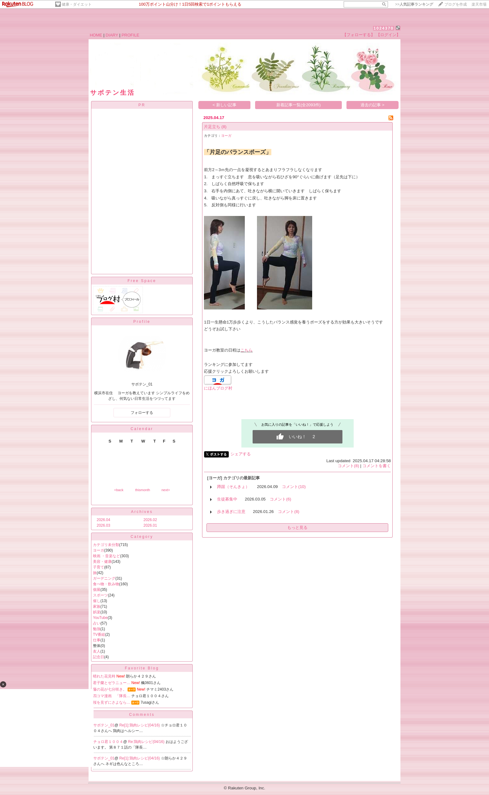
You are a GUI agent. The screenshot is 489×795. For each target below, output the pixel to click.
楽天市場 (479, 4)
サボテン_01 (103, 725)
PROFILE (130, 35)
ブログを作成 (455, 4)
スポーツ (100, 595)
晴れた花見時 (104, 676)
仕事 (96, 640)
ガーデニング (104, 578)
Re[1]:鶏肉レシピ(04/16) (140, 725)
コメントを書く (376, 465)
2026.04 (103, 520)
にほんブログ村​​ (218, 388)
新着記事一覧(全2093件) (298, 105)
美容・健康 (102, 561)
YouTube (100, 617)
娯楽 (96, 612)
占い (96, 623)
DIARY (112, 35)
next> (166, 490)
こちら (246, 350)
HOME (96, 35)
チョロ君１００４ (108, 742)
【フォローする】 (358, 34)
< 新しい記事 (225, 105)
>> (414, 4)
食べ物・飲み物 (106, 584)
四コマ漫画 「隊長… (111, 696)
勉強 (96, 629)
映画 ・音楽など (106, 556)
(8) (223, 126)
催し (96, 601)
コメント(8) (348, 465)
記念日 (98, 657)
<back (118, 490)
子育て (98, 567)
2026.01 (150, 525)
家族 (96, 606)
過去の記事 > (373, 105)
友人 (96, 651)
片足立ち (212, 126)
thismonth (142, 490)
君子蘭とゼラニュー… (111, 683)
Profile (141, 321)
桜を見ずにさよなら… (111, 702)
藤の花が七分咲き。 (110, 689)
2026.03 (103, 525)
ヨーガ (98, 550)
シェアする (240, 454)
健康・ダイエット (77, 4)
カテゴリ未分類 (106, 545)
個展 (96, 589)
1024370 (384, 28)
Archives (142, 512)
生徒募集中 (227, 499)
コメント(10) (294, 486)
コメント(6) (280, 499)
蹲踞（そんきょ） (233, 486)
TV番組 (99, 634)
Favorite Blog (142, 668)
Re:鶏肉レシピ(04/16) (147, 742)
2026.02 (150, 520)
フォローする (142, 412)
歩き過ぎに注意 (231, 511)
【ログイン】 (388, 34)
